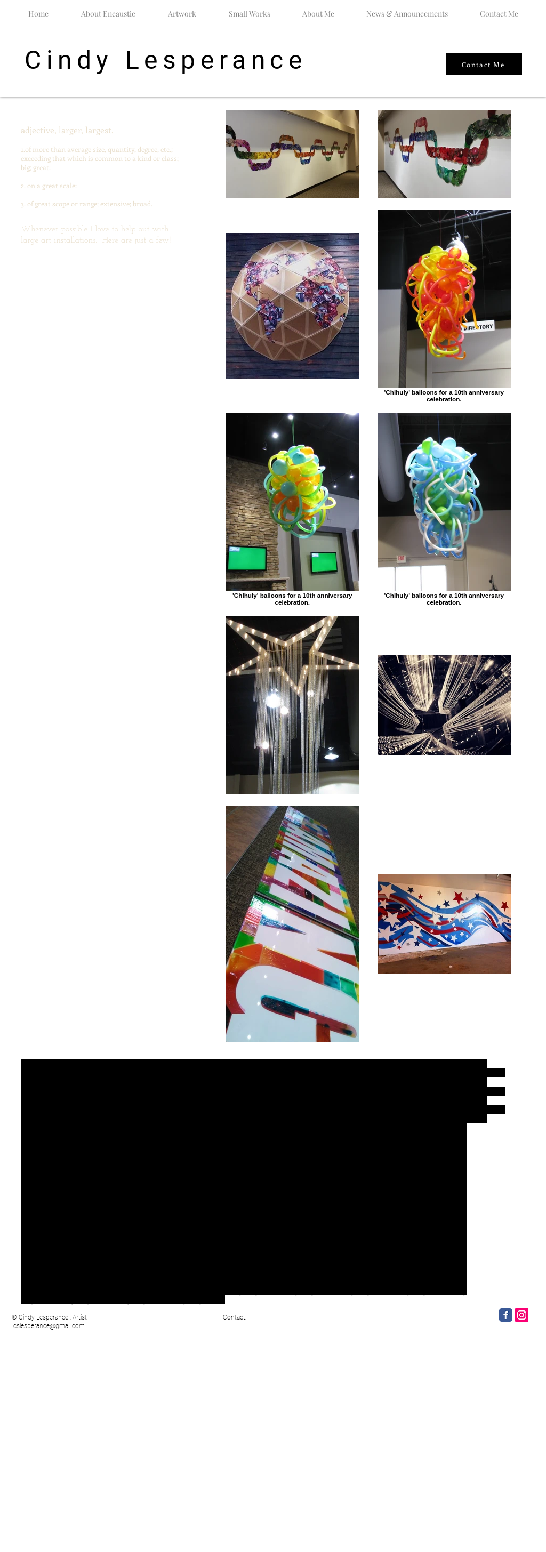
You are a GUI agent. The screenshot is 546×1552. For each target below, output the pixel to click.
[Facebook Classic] (505, 1315)
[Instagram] (521, 1315)
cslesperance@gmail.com (49, 1326)
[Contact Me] (484, 64)
